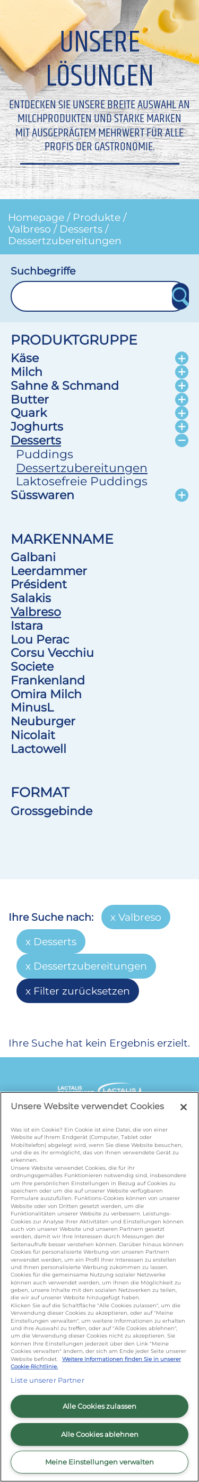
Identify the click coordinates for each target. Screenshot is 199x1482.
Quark (29, 412)
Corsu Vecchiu (52, 652)
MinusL (32, 707)
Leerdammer (49, 570)
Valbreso (29, 228)
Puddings (44, 454)
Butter (30, 399)
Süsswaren (42, 494)
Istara (27, 625)
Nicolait (33, 734)
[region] (99, 1287)
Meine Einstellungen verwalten (99, 1462)
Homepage (36, 217)
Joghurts (37, 426)
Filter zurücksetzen (81, 990)
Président (39, 584)
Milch (26, 371)
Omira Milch (46, 694)
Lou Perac (40, 639)
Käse (25, 357)
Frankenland (48, 680)
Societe (32, 666)
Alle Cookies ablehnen (100, 1434)
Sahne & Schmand (65, 385)
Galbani (33, 557)
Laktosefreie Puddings (82, 481)
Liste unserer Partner (47, 1380)
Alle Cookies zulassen (99, 1406)
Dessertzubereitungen (65, 240)
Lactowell (38, 748)
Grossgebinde (51, 810)
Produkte (96, 217)
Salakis (31, 597)
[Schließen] (183, 1107)
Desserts (80, 228)
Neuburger (43, 721)
